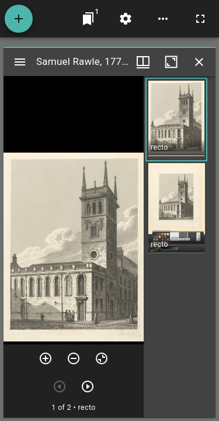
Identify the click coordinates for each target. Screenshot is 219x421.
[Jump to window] (88, 19)
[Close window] (199, 62)
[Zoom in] (46, 358)
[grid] (179, 246)
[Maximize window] (171, 62)
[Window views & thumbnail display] (143, 62)
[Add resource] (19, 19)
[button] (176, 119)
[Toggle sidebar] (20, 62)
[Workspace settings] (126, 19)
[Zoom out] (74, 358)
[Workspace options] (163, 19)
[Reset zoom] (102, 358)
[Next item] (88, 386)
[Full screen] (200, 19)
